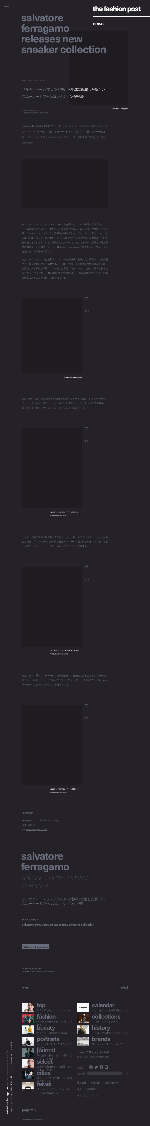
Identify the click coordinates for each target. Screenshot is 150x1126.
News (98, 23)
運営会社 (81, 1082)
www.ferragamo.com (36, 829)
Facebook (101, 1067)
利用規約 (91, 1089)
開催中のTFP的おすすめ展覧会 (94, 1057)
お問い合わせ (112, 1082)
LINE (106, 1067)
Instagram (91, 1067)
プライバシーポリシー (88, 1096)
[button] (96, 301)
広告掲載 (95, 1082)
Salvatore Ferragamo (35, 947)
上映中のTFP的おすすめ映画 (93, 1052)
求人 (79, 1089)
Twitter (96, 1067)
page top (29, 1109)
